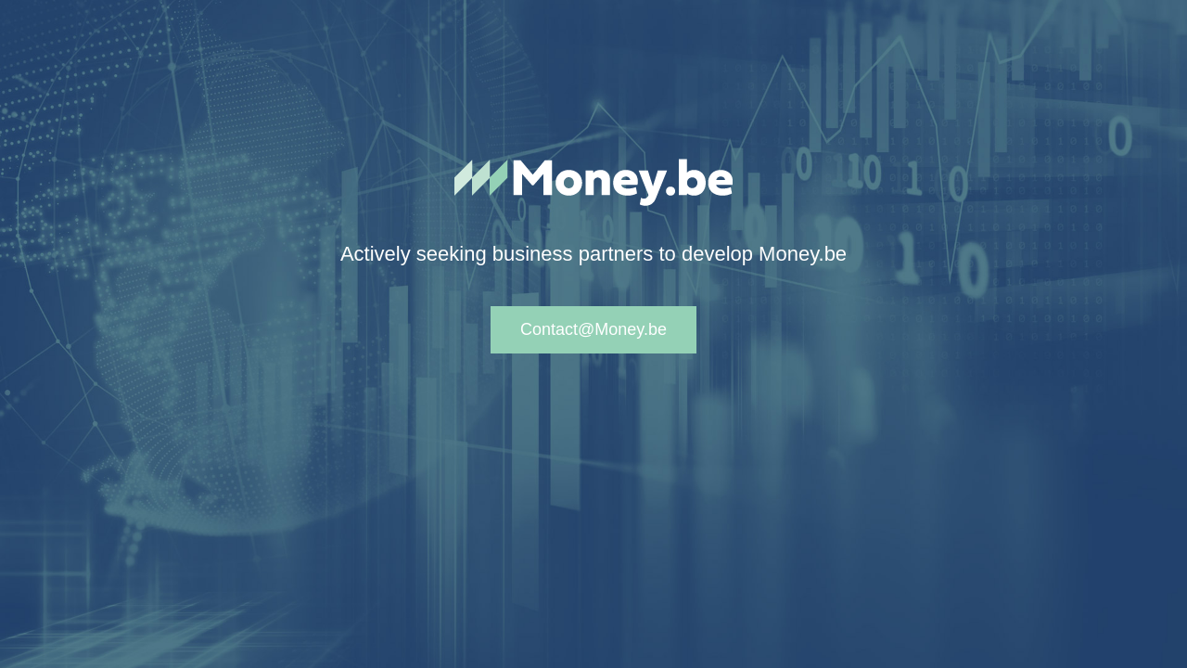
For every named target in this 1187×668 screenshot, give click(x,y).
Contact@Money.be (593, 329)
